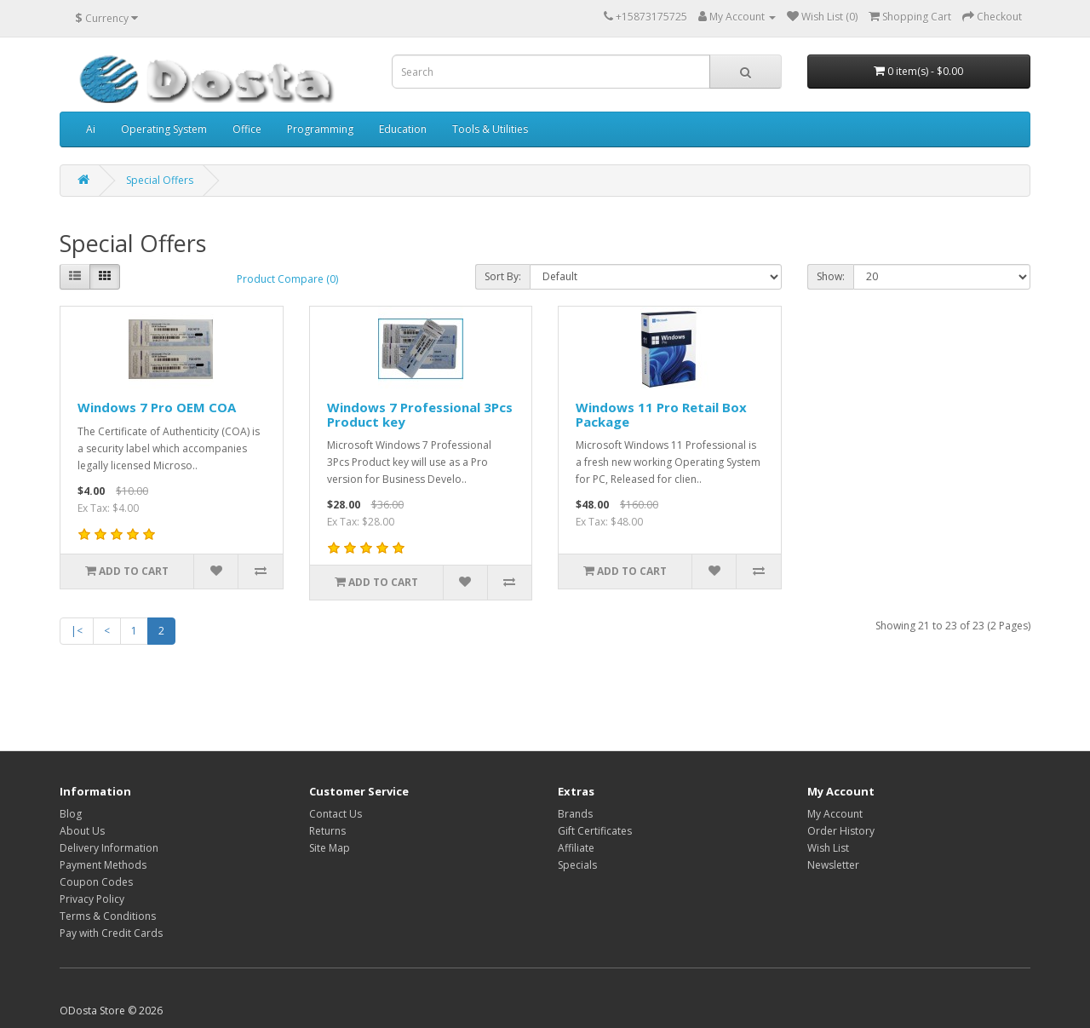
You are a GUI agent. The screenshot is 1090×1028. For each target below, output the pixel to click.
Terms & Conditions (108, 916)
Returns (327, 831)
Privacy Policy (92, 899)
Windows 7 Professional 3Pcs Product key (420, 414)
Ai (90, 129)
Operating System (164, 129)
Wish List (828, 848)
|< (77, 630)
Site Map (329, 848)
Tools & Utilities (490, 129)
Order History (841, 831)
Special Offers (159, 180)
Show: (831, 276)
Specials (577, 865)
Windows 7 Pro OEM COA (156, 407)
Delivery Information (109, 848)
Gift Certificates (595, 831)
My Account (835, 814)
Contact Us (335, 814)
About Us (82, 831)
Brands (575, 814)
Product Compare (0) (287, 279)
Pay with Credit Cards (111, 933)
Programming (320, 129)
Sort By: (503, 276)
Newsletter (833, 865)
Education (403, 129)
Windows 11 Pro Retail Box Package (661, 414)
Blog (71, 814)
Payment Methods (103, 865)
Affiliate (576, 848)
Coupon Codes (96, 882)
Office (246, 129)
